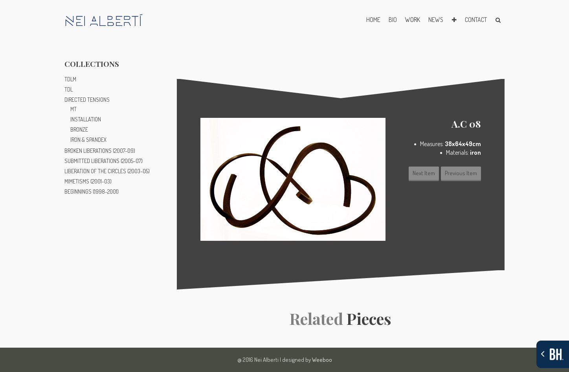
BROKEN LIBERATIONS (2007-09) (99, 150)
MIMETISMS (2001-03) (88, 181)
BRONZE (79, 129)
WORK (412, 20)
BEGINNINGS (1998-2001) (91, 191)
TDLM (70, 79)
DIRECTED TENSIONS (87, 99)
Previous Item (461, 173)
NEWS (435, 20)
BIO (393, 20)
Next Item (424, 173)
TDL (68, 89)
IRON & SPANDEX (88, 139)
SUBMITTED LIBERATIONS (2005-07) (103, 161)
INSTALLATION (85, 119)
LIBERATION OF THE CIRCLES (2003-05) (107, 171)
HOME (373, 20)
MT (73, 109)
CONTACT (476, 20)
